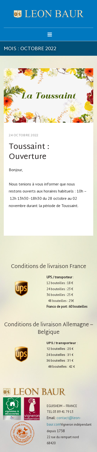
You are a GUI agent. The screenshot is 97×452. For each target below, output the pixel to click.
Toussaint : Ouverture (29, 152)
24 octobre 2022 (23, 136)
